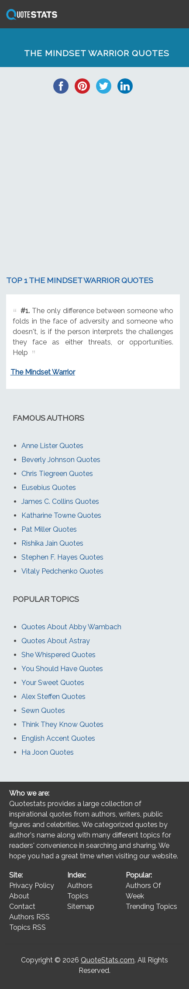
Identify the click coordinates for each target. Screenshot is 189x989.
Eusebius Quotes (48, 487)
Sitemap (80, 906)
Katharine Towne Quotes (61, 515)
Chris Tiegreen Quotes (57, 473)
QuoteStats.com (107, 960)
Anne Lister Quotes (52, 446)
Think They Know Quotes (62, 724)
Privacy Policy (31, 885)
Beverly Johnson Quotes (60, 460)
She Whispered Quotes (58, 655)
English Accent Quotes (58, 738)
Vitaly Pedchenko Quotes (62, 571)
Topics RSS (27, 927)
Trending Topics (151, 906)
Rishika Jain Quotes (52, 543)
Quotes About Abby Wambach (71, 627)
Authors (80, 885)
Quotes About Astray (55, 641)
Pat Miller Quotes (49, 529)
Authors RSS (29, 917)
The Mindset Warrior (42, 372)
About (19, 896)
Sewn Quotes (43, 710)
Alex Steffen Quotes (53, 696)
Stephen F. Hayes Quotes (62, 557)
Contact (22, 906)
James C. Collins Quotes (60, 501)
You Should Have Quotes (62, 669)
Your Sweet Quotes (52, 682)
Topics (78, 896)
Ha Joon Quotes (47, 752)
